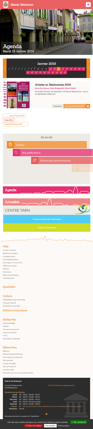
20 (79, 68)
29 (57, 72)
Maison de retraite (9, 332)
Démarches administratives (13, 354)
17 (67, 68)
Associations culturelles (11, 306)
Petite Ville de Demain (11, 275)
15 (59, 68)
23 (32, 72)
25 (40, 72)
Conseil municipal (9, 250)
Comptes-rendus (9, 256)
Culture (7, 296)
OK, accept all (78, 422)
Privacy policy (63, 426)
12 (46, 69)
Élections (6, 351)
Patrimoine (7, 272)
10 (38, 68)
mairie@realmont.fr (67, 385)
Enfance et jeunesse (15, 310)
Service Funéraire (9, 366)
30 (61, 72)
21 (83, 68)
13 (50, 68)
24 (36, 72)
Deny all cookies (33, 426)
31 (65, 72)
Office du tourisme (9, 266)
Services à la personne (11, 329)
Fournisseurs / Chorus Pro (12, 263)
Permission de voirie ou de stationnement (18, 373)
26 (44, 72)
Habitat (5, 326)
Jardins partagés (9, 323)
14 (55, 68)
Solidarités (9, 319)
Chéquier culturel (9, 303)
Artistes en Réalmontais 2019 (46, 95)
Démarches (10, 347)
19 (75, 68)
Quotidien (9, 286)
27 (49, 72)
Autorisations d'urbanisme (12, 357)
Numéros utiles (8, 370)
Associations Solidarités (11, 339)
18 (71, 68)
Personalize (50, 426)
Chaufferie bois (8, 278)
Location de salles (9, 363)
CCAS (5, 335)
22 (28, 72)
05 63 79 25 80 (53, 385)
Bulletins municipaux (10, 253)
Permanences (8, 360)
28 (53, 72)
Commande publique (10, 259)
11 (42, 68)
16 (63, 68)
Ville (5, 246)
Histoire (6, 269)
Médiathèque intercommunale (14, 300)
